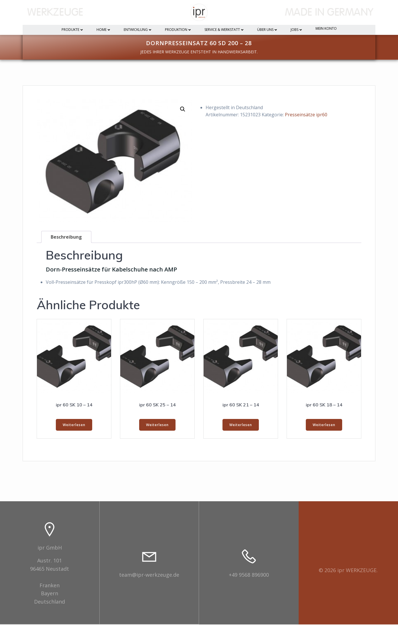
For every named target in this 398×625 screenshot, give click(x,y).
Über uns (267, 30)
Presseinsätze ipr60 (306, 115)
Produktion (178, 30)
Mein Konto (326, 28)
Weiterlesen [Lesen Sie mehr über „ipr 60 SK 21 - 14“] (240, 425)
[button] (183, 110)
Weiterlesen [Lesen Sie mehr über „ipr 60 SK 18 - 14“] (324, 425)
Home (103, 30)
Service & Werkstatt (224, 30)
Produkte (73, 30)
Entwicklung (138, 30)
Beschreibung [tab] (66, 237)
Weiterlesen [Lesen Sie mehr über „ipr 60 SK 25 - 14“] (157, 425)
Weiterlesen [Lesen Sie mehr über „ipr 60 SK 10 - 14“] (74, 425)
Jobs (297, 30)
